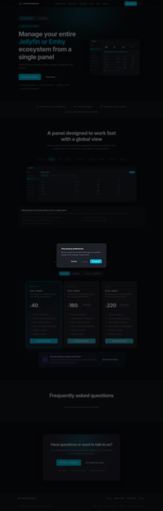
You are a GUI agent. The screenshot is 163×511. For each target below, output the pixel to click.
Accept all (96, 261)
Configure (84, 261)
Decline (74, 261)
